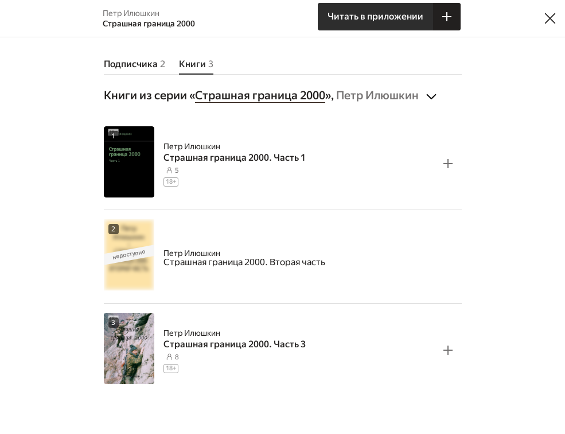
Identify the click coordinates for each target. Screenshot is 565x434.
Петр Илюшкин (191, 146)
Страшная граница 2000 (260, 95)
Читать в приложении (375, 16)
